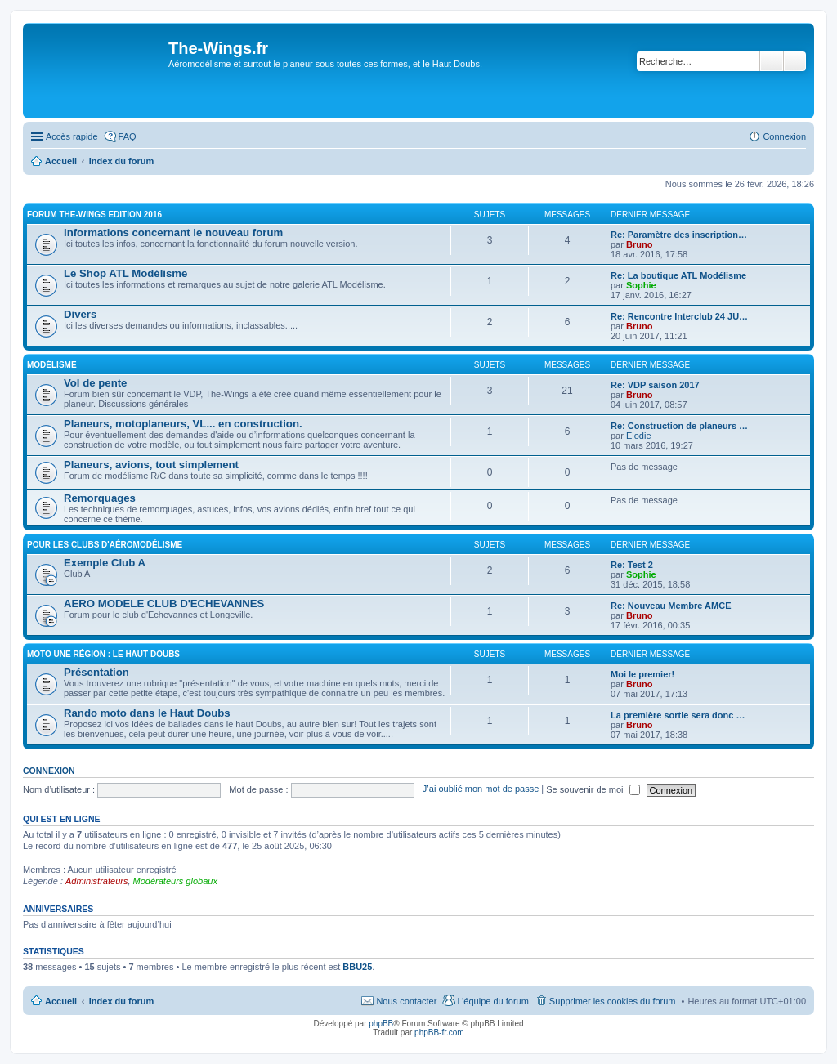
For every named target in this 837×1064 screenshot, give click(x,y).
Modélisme (52, 364)
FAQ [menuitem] (128, 136)
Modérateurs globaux (175, 881)
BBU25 (357, 967)
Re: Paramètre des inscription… (679, 234)
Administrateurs (96, 881)
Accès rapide (72, 136)
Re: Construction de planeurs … (679, 426)
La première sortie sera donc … (678, 715)
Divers (80, 314)
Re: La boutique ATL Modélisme (678, 275)
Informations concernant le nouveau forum (173, 232)
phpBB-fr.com (439, 1032)
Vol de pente (95, 383)
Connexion (49, 771)
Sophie (641, 285)
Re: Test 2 (632, 565)
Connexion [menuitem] (784, 136)
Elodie (638, 435)
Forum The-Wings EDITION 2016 (94, 214)
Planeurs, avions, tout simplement (151, 464)
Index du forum (121, 1001)
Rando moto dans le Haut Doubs (147, 713)
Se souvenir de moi (592, 789)
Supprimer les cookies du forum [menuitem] (612, 1001)
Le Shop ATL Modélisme (125, 273)
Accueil (61, 1001)
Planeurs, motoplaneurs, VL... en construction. (183, 424)
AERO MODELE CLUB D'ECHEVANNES (164, 603)
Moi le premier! (642, 674)
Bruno (639, 244)
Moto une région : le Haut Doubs (103, 654)
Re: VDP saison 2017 (655, 385)
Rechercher (771, 61)
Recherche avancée (795, 61)
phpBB (381, 1023)
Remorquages (100, 498)
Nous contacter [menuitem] (406, 1001)
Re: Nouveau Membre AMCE (671, 605)
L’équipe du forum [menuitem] (492, 1001)
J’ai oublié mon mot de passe (481, 789)
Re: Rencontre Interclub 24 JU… (679, 316)
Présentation (96, 672)
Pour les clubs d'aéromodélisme (104, 544)
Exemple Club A (104, 563)
